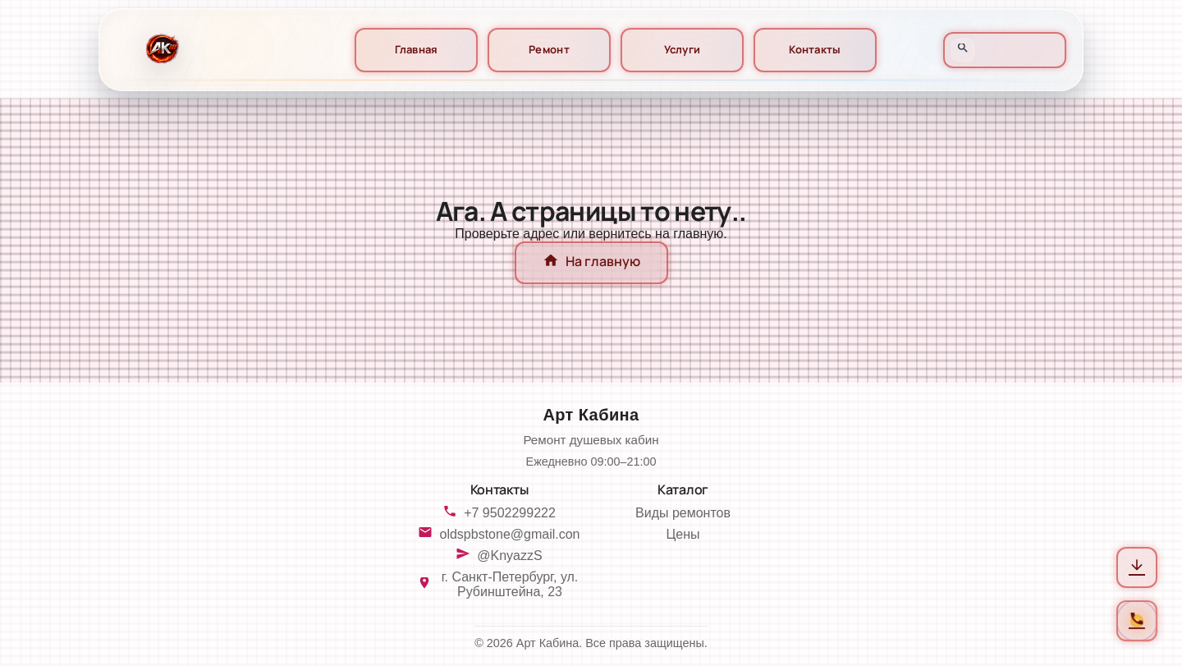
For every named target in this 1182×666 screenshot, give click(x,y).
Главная (416, 50)
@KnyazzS (509, 556)
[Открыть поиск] (962, 50)
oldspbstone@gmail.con (509, 534)
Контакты (815, 50)
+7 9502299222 (510, 513)
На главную (591, 263)
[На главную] (160, 49)
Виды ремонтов (683, 513)
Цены (682, 534)
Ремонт (549, 50)
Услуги (682, 50)
